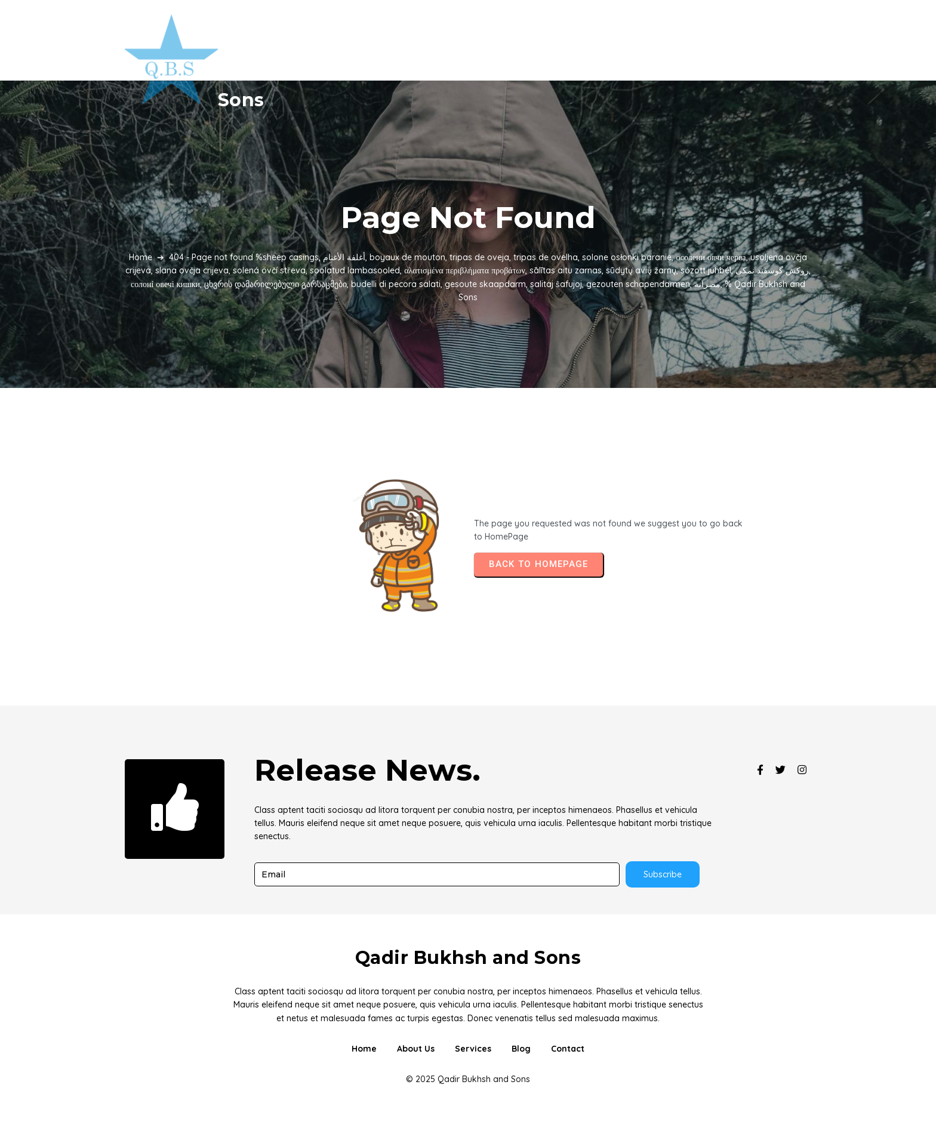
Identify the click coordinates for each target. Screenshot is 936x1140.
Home (140, 257)
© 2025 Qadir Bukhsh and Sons (468, 1079)
